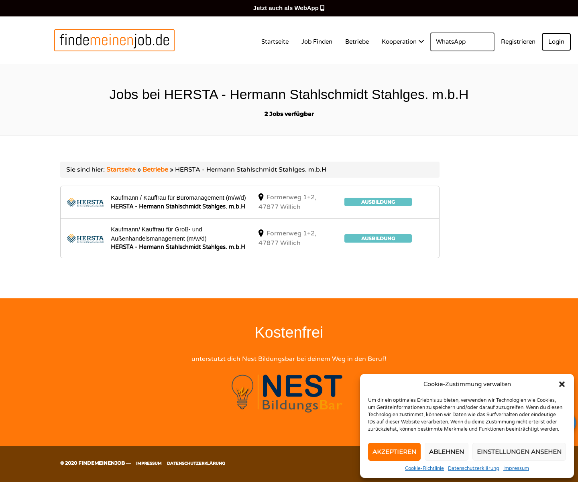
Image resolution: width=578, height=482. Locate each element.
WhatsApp (451, 41)
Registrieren (518, 41)
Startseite (275, 41)
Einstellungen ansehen (519, 452)
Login (556, 41)
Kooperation (399, 41)
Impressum (516, 468)
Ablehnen (446, 452)
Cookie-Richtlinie (424, 468)
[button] (562, 384)
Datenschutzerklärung (473, 468)
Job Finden (316, 41)
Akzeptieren (394, 452)
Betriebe (357, 41)
